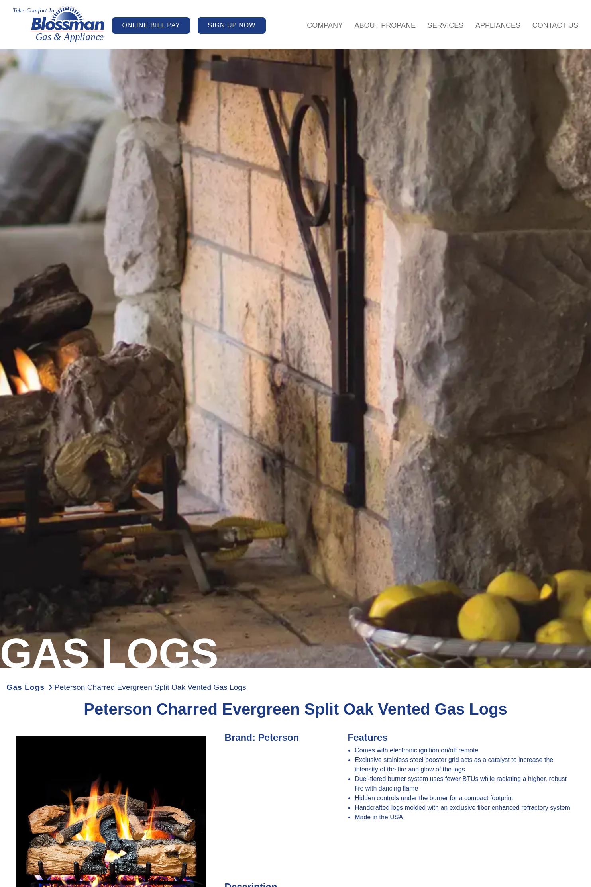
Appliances (497, 25)
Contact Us (555, 25)
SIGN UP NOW (231, 25)
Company (325, 25)
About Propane (385, 25)
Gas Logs (26, 687)
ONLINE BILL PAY (151, 25)
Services (446, 25)
